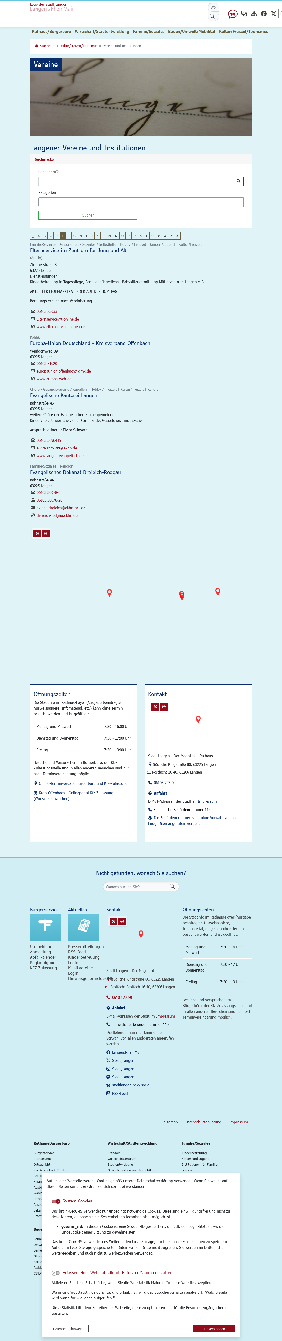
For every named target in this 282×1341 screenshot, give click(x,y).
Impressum (207, 801)
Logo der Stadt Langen (48, 4)
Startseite (47, 46)
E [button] (62, 236)
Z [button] (171, 236)
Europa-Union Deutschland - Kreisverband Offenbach (90, 343)
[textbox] (48, 202)
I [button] (86, 236)
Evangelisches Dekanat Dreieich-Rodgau (75, 472)
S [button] (141, 236)
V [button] (159, 236)
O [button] (122, 236)
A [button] (39, 236)
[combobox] (141, 202)
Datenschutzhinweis (67, 1329)
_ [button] (33, 236)
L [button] (103, 236)
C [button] (51, 236)
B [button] (45, 236)
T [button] (146, 236)
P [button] (129, 236)
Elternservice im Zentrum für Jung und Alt (78, 250)
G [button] (74, 236)
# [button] (177, 236)
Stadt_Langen (123, 1060)
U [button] (152, 236)
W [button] (165, 236)
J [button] (92, 236)
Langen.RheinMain (127, 1052)
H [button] (81, 236)
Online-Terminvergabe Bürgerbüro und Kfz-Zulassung (83, 783)
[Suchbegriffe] (136, 181)
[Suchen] (87, 215)
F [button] (68, 236)
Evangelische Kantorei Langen (63, 395)
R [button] (135, 236)
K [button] (98, 236)
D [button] (57, 236)
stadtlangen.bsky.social (131, 1085)
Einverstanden (214, 1329)
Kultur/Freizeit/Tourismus (78, 46)
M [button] (109, 236)
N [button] (116, 236)
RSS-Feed (120, 1093)
